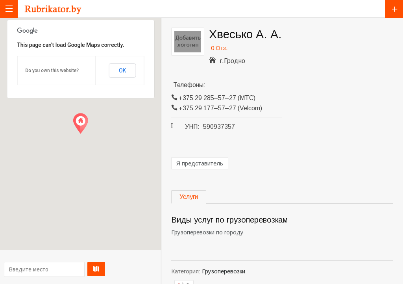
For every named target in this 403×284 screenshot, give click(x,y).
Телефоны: (189, 85)
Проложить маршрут (79, 269)
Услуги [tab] (188, 196)
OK (122, 70)
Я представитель (199, 163)
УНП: (192, 126)
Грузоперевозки (223, 271)
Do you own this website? (52, 70)
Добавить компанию (394, 9)
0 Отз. (219, 48)
